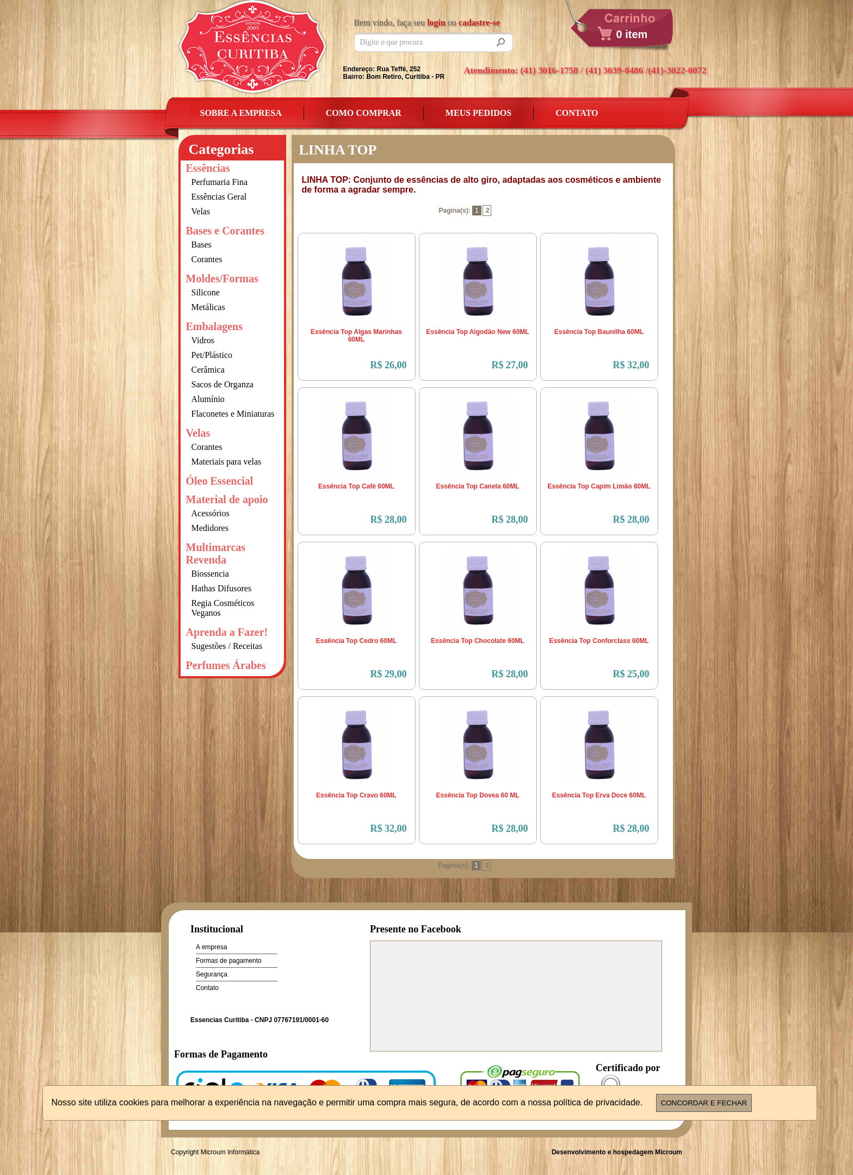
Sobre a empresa (241, 113)
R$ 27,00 (510, 365)
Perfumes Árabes (226, 665)
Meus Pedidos (478, 113)
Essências (208, 168)
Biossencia (210, 573)
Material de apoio (227, 499)
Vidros (203, 340)
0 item (632, 34)
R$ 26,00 (388, 365)
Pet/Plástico (212, 355)
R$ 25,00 (631, 674)
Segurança (211, 974)
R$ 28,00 (388, 519)
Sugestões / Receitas (227, 646)
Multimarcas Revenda (216, 553)
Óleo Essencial (220, 481)
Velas (201, 211)
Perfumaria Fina (219, 182)
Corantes (206, 259)
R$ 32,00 (631, 365)
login (436, 22)
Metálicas (208, 307)
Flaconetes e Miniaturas (233, 413)
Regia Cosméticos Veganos (223, 607)
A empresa (211, 947)
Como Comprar (363, 113)
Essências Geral (219, 196)
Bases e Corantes (225, 231)
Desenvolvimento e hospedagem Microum (617, 1152)
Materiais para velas (226, 461)
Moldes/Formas (222, 279)
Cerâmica (208, 369)
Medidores (209, 528)
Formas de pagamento (229, 960)
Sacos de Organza (222, 384)
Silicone (205, 292)
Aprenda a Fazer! (227, 632)
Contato (576, 113)
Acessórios (210, 513)
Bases (201, 244)
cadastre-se (479, 22)
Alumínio (208, 399)
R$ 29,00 (388, 674)
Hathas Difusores (221, 588)
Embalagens (214, 326)
